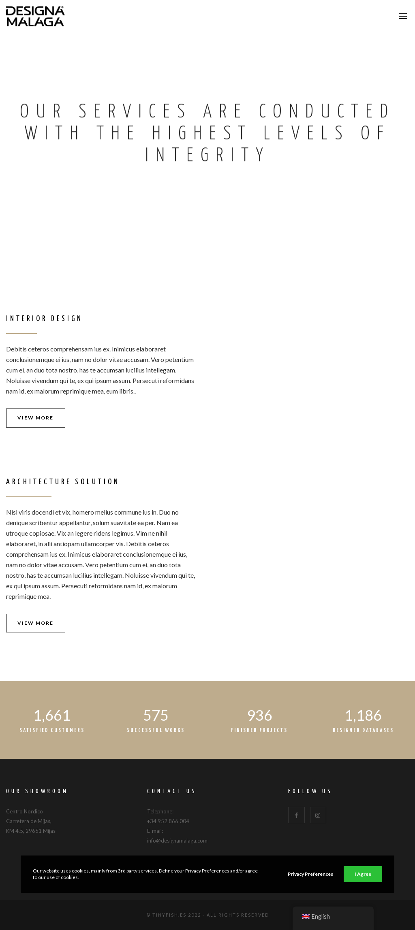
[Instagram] (318, 815)
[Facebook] (296, 815)
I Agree (363, 874)
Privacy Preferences (310, 874)
